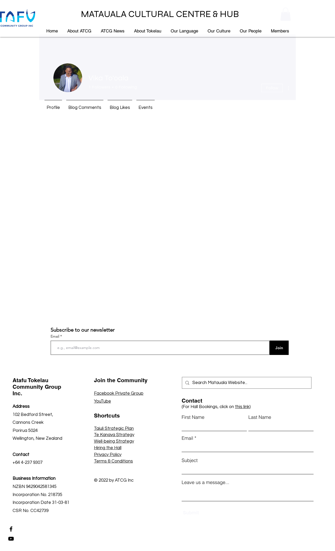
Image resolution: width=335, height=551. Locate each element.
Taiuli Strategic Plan (114, 428)
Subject (190, 460)
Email (55, 336)
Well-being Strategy (114, 441)
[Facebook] (11, 529)
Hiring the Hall (107, 448)
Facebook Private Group (118, 393)
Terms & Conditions (113, 461)
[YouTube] (11, 538)
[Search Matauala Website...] (246, 382)
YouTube (102, 401)
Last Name (259, 417)
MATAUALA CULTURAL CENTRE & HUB (160, 14)
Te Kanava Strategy (114, 434)
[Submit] (207, 513)
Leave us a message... (205, 482)
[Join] (279, 348)
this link (242, 406)
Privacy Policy (107, 454)
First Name (193, 417)
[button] (285, 14)
